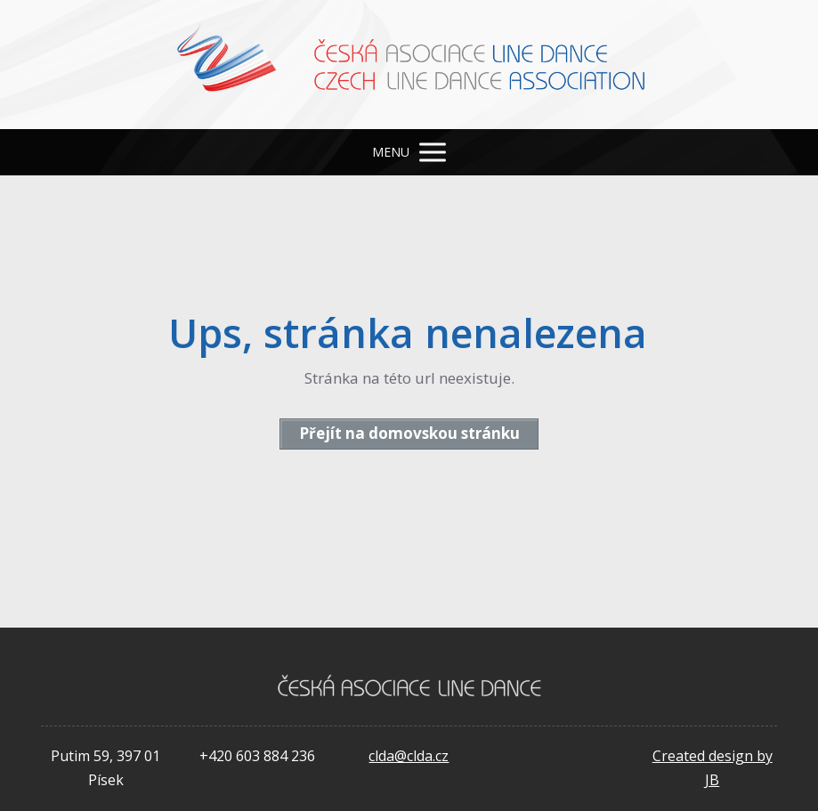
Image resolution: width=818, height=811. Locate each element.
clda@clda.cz (409, 756)
